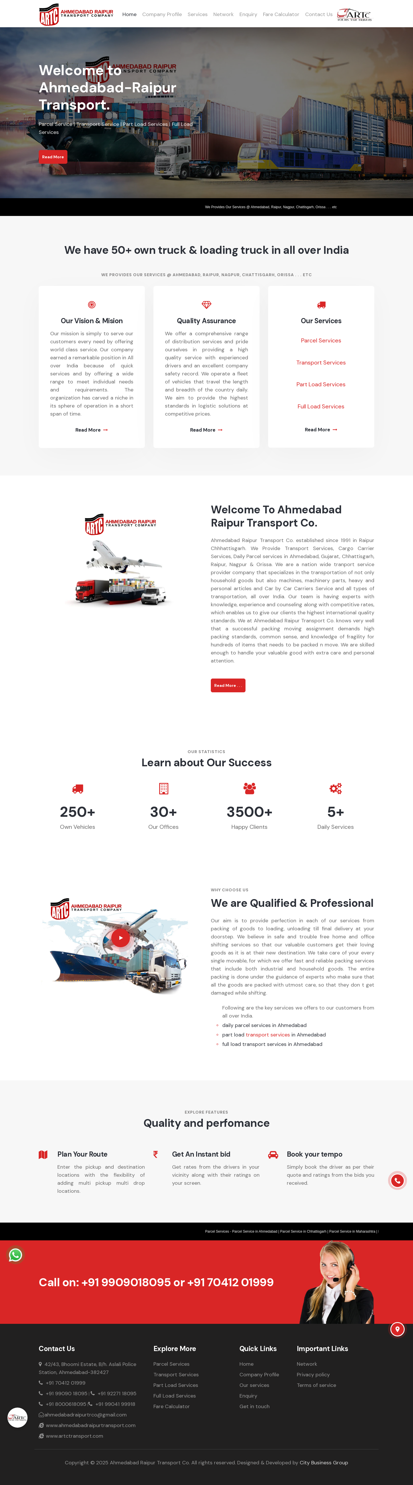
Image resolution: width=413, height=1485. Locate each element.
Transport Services (321, 362)
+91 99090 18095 (63, 1393)
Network (223, 14)
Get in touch (254, 1406)
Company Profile (162, 14)
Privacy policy (313, 1374)
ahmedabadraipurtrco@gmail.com (83, 1414)
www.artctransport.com (71, 1436)
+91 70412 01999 (230, 1282)
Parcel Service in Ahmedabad (258, 1231)
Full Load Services (321, 406)
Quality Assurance (206, 321)
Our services (254, 1385)
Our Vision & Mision (92, 321)
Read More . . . (228, 685)
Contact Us (319, 14)
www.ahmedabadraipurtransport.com (87, 1425)
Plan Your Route (82, 1154)
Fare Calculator (281, 14)
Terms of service (316, 1385)
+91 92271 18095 (114, 1393)
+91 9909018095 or (134, 1282)
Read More (53, 156)
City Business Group (324, 1462)
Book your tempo (314, 1154)
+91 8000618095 (62, 1404)
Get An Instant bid (201, 1154)
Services (198, 14)
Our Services (321, 321)
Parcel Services (321, 340)
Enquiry (248, 14)
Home (129, 14)
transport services (268, 1034)
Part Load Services (321, 384)
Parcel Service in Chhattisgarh (307, 1231)
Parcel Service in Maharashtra (356, 1231)
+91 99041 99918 (111, 1404)
